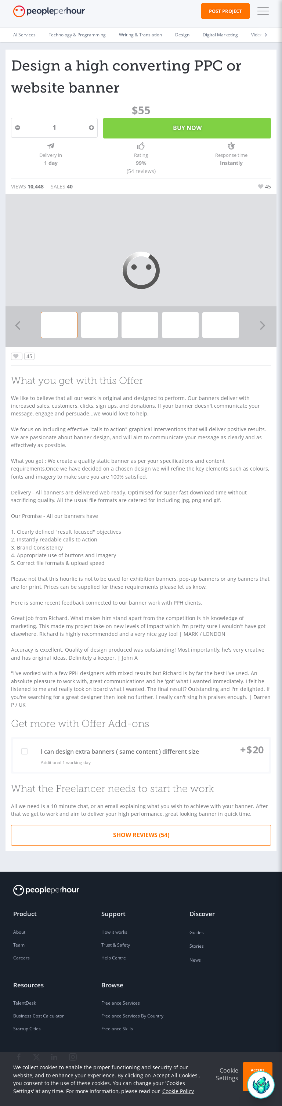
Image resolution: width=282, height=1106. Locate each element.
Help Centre (113, 958)
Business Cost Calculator (38, 1016)
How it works (114, 932)
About (19, 932)
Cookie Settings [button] (227, 1074)
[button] (261, 11)
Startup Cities (27, 1029)
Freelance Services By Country (132, 1016)
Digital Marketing (220, 35)
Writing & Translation (140, 35)
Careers (21, 958)
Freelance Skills (117, 1029)
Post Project (225, 11)
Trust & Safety (115, 945)
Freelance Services (120, 1003)
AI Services (24, 35)
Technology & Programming (77, 35)
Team (19, 945)
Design (182, 35)
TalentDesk (24, 1003)
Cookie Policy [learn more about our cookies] (178, 1091)
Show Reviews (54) (141, 835)
